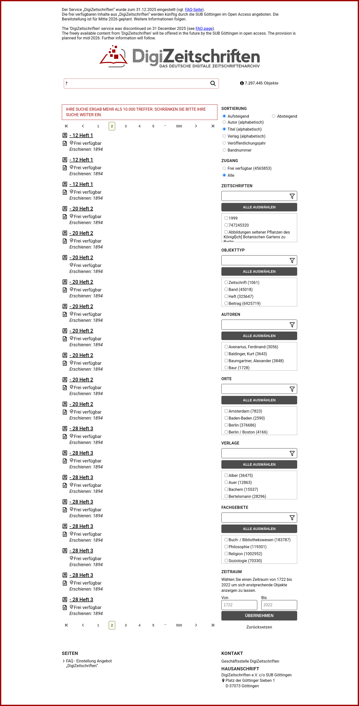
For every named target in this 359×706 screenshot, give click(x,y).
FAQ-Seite (193, 9)
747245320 (237, 225)
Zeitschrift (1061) (242, 282)
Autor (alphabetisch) (243, 122)
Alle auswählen (259, 207)
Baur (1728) (237, 367)
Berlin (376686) (240, 425)
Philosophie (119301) (246, 546)
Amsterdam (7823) (243, 411)
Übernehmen (259, 616)
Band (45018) (239, 289)
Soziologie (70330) (243, 560)
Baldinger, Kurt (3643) (246, 354)
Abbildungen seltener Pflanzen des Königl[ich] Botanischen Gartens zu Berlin (257, 237)
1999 (231, 218)
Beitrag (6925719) (243, 303)
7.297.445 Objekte (259, 83)
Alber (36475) (239, 475)
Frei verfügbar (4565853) (247, 168)
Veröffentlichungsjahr (244, 143)
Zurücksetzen (259, 627)
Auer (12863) (238, 482)
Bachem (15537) (241, 489)
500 (179, 126)
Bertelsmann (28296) (245, 496)
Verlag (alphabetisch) (244, 136)
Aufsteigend (236, 116)
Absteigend (284, 116)
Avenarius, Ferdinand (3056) (251, 347)
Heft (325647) (239, 296)
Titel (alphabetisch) (242, 129)
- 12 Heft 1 (81, 135)
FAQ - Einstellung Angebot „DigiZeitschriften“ (89, 663)
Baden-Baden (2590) (245, 418)
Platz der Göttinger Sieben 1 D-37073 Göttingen (250, 683)
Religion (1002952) (243, 553)
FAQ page (203, 28)
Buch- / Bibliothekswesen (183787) (258, 539)
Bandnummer (237, 150)
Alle (228, 175)
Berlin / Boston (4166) (246, 432)
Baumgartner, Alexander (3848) (254, 360)
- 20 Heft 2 (81, 209)
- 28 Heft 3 (81, 429)
